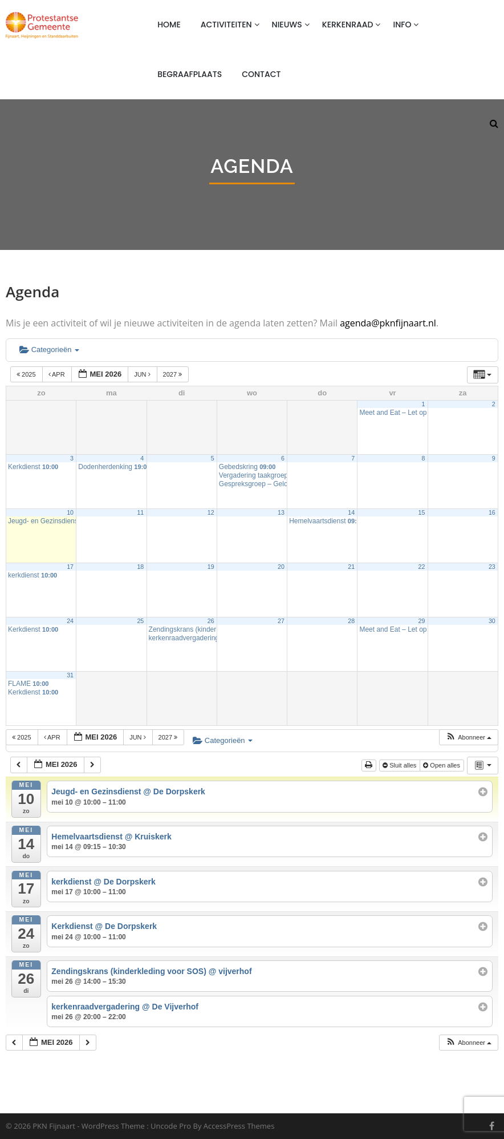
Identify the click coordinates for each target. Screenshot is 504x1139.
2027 (173, 374)
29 (421, 620)
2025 (27, 374)
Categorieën (49, 349)
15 (421, 512)
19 (211, 566)
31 (70, 675)
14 (351, 512)
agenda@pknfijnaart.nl (388, 323)
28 (351, 620)
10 (70, 512)
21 (351, 566)
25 (140, 620)
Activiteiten (226, 24)
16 (492, 512)
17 (70, 566)
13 (281, 512)
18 (140, 566)
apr (57, 374)
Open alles (442, 765)
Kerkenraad (347, 24)
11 (140, 512)
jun (143, 374)
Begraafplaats (189, 74)
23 (492, 566)
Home (169, 24)
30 (492, 620)
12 (211, 512)
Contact (261, 74)
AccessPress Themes (239, 1126)
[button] (468, 737)
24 (70, 620)
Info (402, 24)
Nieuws (287, 24)
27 (281, 620)
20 (281, 566)
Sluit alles (400, 765)
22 (421, 566)
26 (211, 620)
